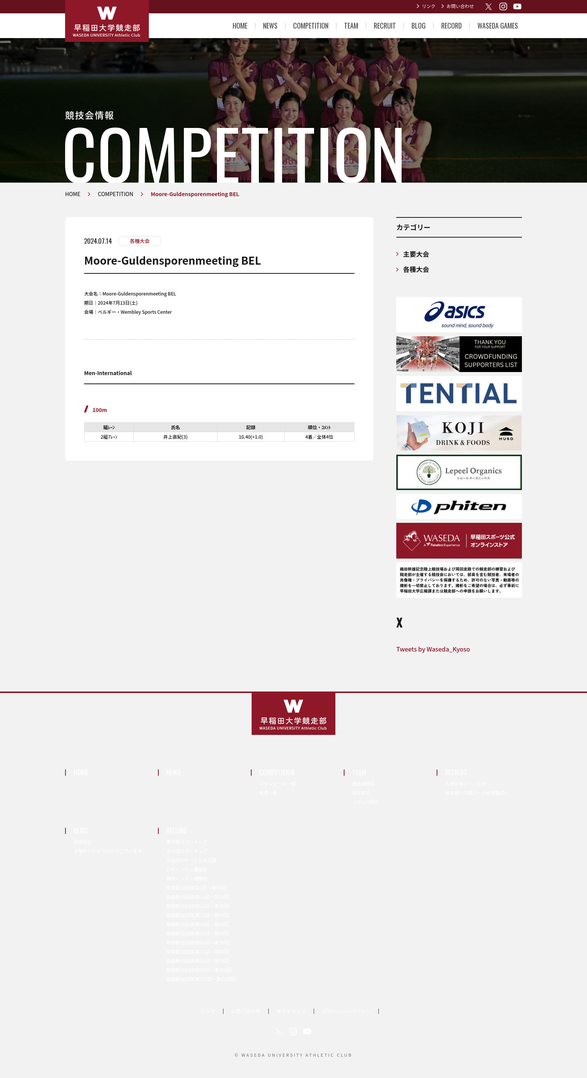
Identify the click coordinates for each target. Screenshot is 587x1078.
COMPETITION (311, 25)
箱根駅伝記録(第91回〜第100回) (199, 969)
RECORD (451, 25)
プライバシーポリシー (346, 1011)
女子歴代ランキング (186, 851)
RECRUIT (385, 25)
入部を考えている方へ (467, 783)
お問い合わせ (460, 6)
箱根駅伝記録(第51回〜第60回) (198, 933)
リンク (428, 6)
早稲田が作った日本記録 (191, 860)
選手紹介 (361, 792)
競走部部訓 (363, 783)
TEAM (351, 25)
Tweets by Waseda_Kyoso (433, 648)
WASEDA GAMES (497, 25)
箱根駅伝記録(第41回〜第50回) (198, 924)
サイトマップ (291, 1011)
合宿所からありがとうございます (107, 851)
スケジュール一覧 (277, 783)
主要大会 (416, 254)
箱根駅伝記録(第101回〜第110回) (200, 979)
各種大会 (140, 240)
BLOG (419, 25)
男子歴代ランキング (186, 841)
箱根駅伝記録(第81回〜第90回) (198, 960)
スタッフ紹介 (366, 802)
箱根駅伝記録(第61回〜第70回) (198, 942)
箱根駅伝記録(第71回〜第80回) (198, 951)
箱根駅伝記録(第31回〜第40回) (198, 915)
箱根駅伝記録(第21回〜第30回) (198, 905)
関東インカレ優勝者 (186, 878)
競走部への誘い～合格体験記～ (477, 792)
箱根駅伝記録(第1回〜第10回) (196, 887)
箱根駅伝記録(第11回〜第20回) (198, 896)
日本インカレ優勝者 (186, 869)
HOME (240, 25)
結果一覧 (268, 792)
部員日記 (82, 841)
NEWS (270, 25)
